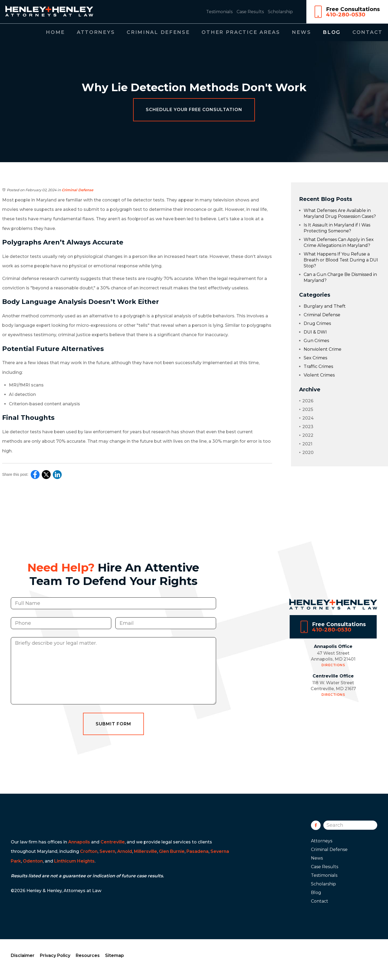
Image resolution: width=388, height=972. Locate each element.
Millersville (145, 851)
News (301, 32)
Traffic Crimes (318, 366)
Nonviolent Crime (322, 349)
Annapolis (79, 842)
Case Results (250, 11)
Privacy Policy (55, 955)
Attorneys (96, 32)
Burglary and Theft (325, 306)
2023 (306, 427)
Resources (88, 955)
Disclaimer (22, 955)
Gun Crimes (316, 340)
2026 (306, 401)
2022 (306, 435)
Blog (332, 32)
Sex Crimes (315, 357)
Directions (333, 680)
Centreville (113, 842)
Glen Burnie (172, 851)
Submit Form (113, 738)
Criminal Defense (158, 32)
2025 (306, 409)
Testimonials (219, 11)
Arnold (124, 851)
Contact (367, 32)
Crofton (89, 851)
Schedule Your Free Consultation (194, 109)
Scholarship (280, 11)
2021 (305, 444)
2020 (306, 452)
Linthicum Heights (74, 861)
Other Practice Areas (241, 32)
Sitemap (114, 955)
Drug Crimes (317, 323)
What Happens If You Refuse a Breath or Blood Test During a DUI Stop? (341, 259)
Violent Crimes (319, 375)
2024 (306, 418)
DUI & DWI (315, 332)
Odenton (33, 861)
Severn (107, 851)
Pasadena (197, 851)
